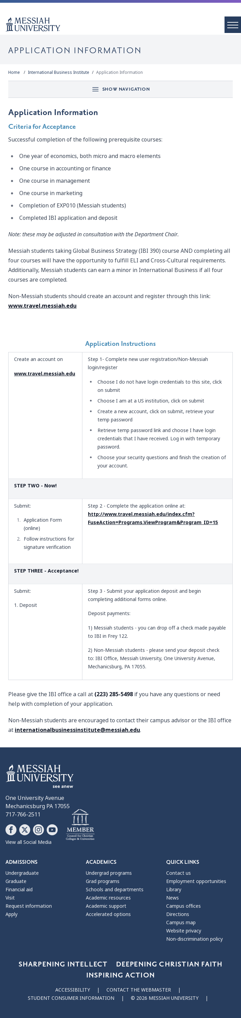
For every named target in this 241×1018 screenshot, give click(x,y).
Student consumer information (71, 998)
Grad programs (102, 881)
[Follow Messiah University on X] (24, 829)
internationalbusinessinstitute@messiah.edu (77, 730)
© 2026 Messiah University (164, 998)
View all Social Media (28, 842)
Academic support (106, 906)
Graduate (15, 881)
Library (173, 889)
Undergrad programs (109, 873)
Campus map (181, 922)
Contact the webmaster (138, 989)
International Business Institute (58, 72)
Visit (10, 897)
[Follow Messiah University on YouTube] (52, 829)
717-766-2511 (23, 814)
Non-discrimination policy (194, 939)
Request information (28, 906)
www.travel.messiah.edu (42, 306)
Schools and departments (115, 889)
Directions (177, 914)
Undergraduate (22, 873)
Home (14, 72)
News (172, 897)
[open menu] (233, 24)
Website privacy (183, 930)
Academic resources (108, 897)
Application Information (119, 72)
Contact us (178, 873)
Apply (11, 914)
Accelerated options (108, 914)
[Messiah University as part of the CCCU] (80, 825)
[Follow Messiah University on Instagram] (38, 829)
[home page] (123, 24)
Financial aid (19, 889)
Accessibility (72, 989)
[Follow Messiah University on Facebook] (10, 829)
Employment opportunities (196, 881)
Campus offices (183, 906)
